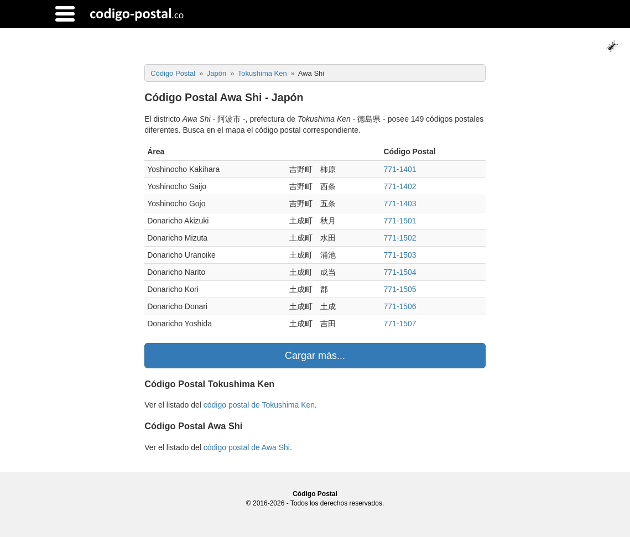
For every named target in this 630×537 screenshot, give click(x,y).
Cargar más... (315, 355)
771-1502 (399, 237)
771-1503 (399, 255)
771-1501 (399, 220)
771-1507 (399, 323)
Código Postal (315, 494)
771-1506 (399, 306)
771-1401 (399, 169)
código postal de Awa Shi (247, 447)
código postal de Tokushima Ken (259, 404)
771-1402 (399, 186)
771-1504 (399, 272)
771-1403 (399, 203)
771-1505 (399, 289)
